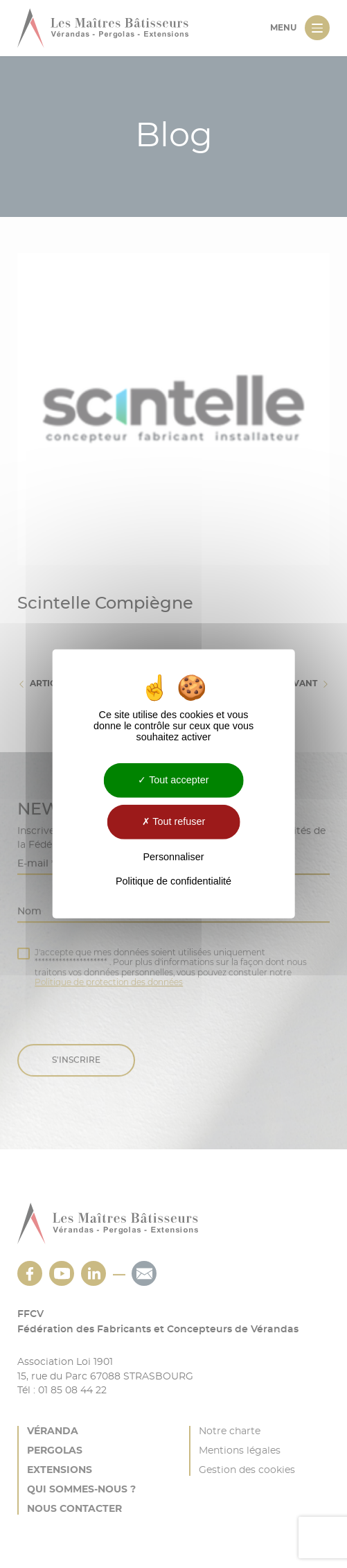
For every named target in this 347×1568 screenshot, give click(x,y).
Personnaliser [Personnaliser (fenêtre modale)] (173, 856)
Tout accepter (173, 779)
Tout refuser (174, 821)
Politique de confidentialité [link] (173, 881)
